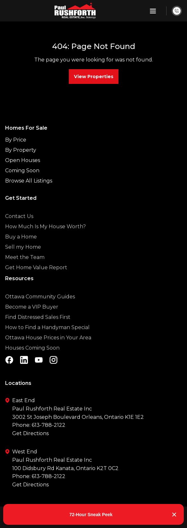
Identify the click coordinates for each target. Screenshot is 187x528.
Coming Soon (22, 170)
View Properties (93, 76)
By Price (15, 140)
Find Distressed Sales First (37, 327)
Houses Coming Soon (32, 358)
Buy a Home (21, 247)
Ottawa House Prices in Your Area (48, 348)
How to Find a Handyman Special (47, 338)
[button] (153, 11)
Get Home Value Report (36, 278)
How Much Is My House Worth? (45, 237)
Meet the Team (25, 267)
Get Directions (30, 433)
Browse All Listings (28, 181)
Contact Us (19, 226)
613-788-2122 (48, 425)
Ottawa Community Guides (40, 307)
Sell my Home (23, 257)
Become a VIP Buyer (31, 317)
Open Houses (22, 160)
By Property (20, 150)
